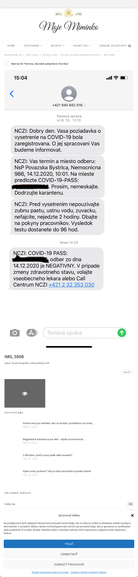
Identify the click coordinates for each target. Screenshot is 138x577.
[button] (132, 515)
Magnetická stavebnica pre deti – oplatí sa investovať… (54, 439)
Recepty (57, 45)
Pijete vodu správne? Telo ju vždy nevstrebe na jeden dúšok (57, 471)
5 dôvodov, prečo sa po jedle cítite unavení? (47, 455)
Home (11, 45)
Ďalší (127, 372)
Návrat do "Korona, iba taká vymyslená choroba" (36, 63)
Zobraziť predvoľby (69, 564)
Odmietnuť (69, 554)
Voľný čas (82, 45)
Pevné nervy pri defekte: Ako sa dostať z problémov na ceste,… (59, 423)
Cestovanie (32, 45)
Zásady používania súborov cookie (50, 572)
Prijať (69, 544)
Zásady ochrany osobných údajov (88, 572)
